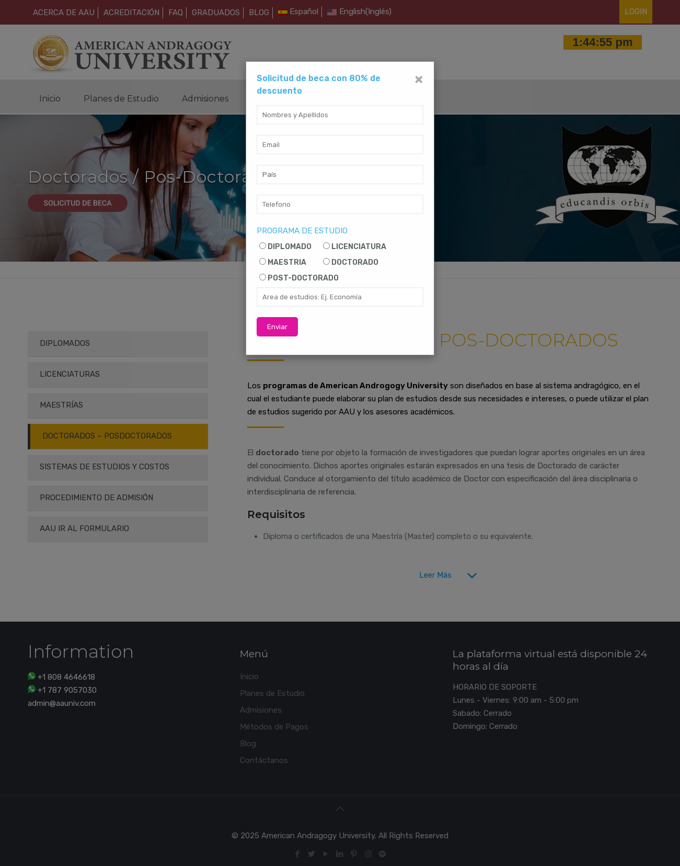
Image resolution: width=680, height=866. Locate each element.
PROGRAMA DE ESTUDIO (302, 230)
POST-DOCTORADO (303, 278)
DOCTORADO (354, 262)
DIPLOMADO (290, 246)
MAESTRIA (287, 262)
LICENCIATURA (358, 246)
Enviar (277, 327)
